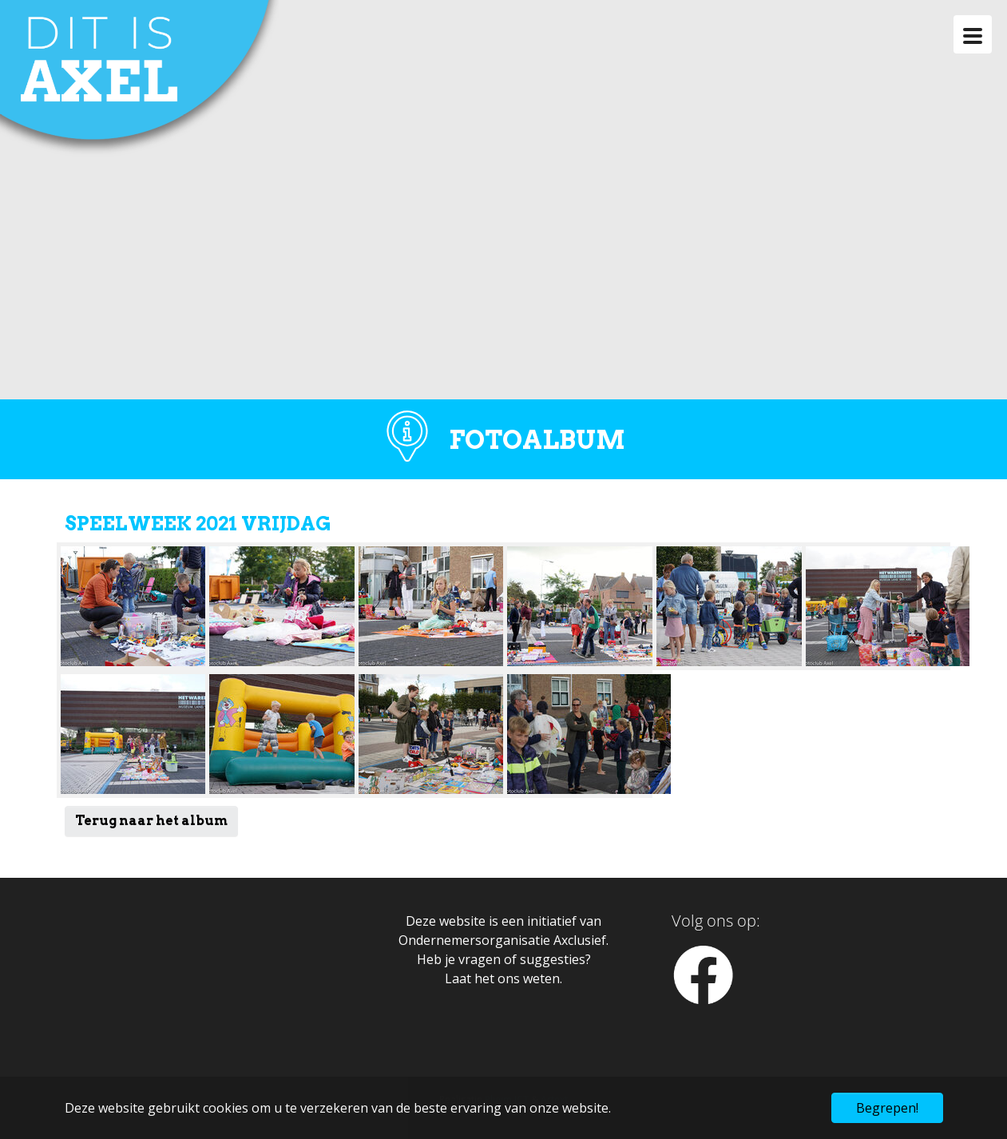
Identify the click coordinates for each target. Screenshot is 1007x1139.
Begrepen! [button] (887, 1108)
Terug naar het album (151, 820)
